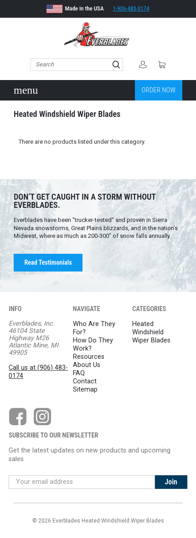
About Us (86, 365)
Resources (88, 357)
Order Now (158, 90)
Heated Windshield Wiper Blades (151, 332)
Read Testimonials (48, 262)
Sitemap (85, 389)
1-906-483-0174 (131, 8)
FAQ (79, 373)
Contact (85, 381)
